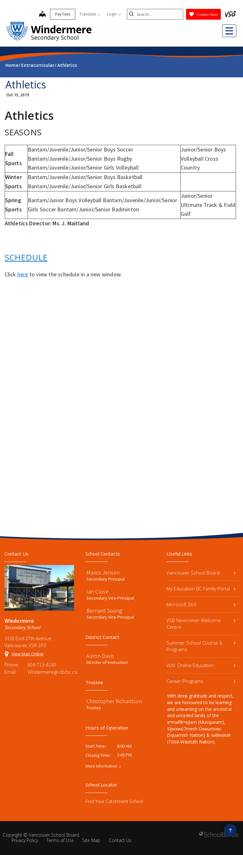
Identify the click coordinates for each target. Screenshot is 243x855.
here (22, 274)
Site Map (91, 840)
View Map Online (27, 654)
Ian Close (97, 591)
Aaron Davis (100, 655)
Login (113, 14)
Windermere (61, 29)
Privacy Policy (25, 840)
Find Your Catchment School (114, 801)
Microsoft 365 (200, 604)
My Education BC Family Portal (200, 588)
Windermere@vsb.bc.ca (51, 672)
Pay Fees (62, 14)
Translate (89, 14)
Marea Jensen (103, 572)
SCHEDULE (26, 257)
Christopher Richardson (114, 701)
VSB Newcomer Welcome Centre (200, 623)
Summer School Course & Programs (200, 646)
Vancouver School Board (200, 572)
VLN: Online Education (200, 665)
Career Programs (200, 681)
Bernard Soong (104, 610)
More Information (101, 766)
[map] (42, 14)
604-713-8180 (42, 664)
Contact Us (120, 840)
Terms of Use (60, 840)
